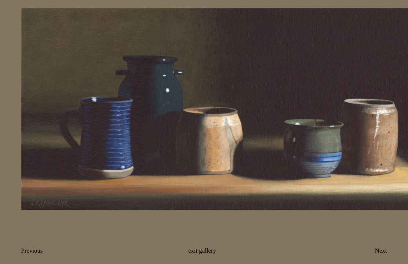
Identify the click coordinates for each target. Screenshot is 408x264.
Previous (32, 250)
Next (381, 250)
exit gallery (202, 250)
